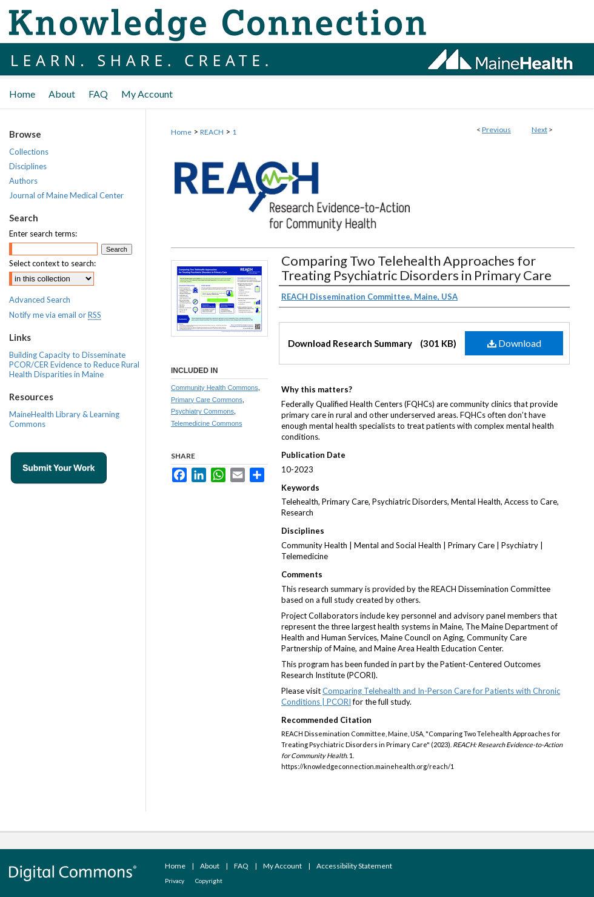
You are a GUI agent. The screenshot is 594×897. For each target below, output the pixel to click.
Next (539, 129)
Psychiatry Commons (202, 411)
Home (181, 131)
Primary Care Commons (206, 399)
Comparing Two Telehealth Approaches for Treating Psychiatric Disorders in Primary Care (416, 267)
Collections (28, 151)
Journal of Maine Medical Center (66, 195)
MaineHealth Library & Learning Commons (64, 419)
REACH (212, 131)
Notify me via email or (55, 315)
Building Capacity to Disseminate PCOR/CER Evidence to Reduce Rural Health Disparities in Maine (74, 364)
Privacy (174, 880)
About (209, 865)
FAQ (241, 865)
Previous (496, 129)
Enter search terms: (43, 233)
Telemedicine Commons (206, 423)
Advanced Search (39, 299)
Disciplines (28, 166)
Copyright (208, 880)
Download (514, 343)
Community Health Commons (214, 387)
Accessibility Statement (354, 865)
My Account (282, 865)
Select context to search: (52, 263)
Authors (23, 181)
